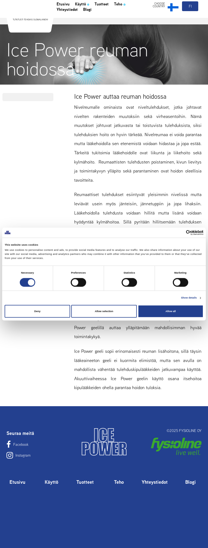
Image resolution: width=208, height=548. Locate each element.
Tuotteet (112, 17)
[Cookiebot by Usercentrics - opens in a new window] (179, 232)
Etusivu (65, 17)
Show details (189, 298)
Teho (133, 17)
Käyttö (88, 17)
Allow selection (104, 311)
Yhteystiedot (71, 25)
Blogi (96, 25)
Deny (37, 311)
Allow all (170, 311)
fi (190, 18)
